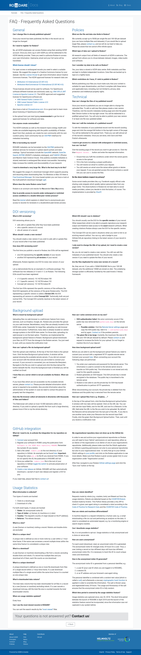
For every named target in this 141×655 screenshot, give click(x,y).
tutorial (23, 200)
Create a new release (25, 469)
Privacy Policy (110, 652)
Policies (12, 644)
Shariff (98, 192)
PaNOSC (56, 155)
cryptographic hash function (114, 580)
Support (129, 652)
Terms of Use (120, 652)
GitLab (39, 637)
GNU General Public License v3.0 (30, 100)
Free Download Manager (22, 177)
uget (44, 180)
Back (70, 624)
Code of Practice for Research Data (85, 507)
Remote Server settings (111, 327)
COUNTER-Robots (118, 499)
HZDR (20, 652)
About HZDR (13, 637)
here (91, 357)
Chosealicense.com (35, 109)
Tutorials (14, 13)
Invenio (25, 652)
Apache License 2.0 (28, 94)
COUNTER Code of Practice (116, 507)
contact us (90, 44)
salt (80, 580)
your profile (90, 453)
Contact (12, 642)
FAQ (24, 637)
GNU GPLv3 (57, 92)
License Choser (31, 75)
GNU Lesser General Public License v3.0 (32, 102)
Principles (12, 639)
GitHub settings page (107, 463)
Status (25, 644)
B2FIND (22, 155)
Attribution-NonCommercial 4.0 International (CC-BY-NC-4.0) (40, 85)
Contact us (96, 332)
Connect (20, 440)
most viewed (48, 609)
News (25, 639)
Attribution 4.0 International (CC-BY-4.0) (32, 82)
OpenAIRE (48, 152)
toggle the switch (39, 464)
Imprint (101, 652)
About (112, 5)
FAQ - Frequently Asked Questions (32, 13)
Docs (127, 5)
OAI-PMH (47, 136)
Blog (119, 5)
